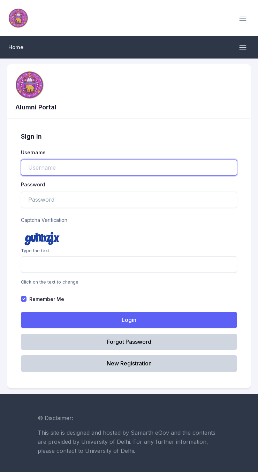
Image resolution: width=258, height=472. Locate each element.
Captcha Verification (44, 220)
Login (129, 319)
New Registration (129, 363)
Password (33, 184)
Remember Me (46, 299)
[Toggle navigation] (243, 18)
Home (15, 47)
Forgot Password (129, 341)
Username (33, 152)
